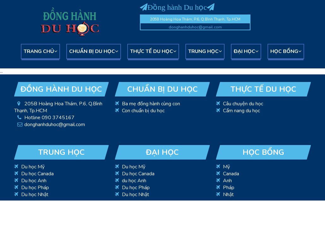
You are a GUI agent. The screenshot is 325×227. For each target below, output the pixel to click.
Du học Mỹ (33, 166)
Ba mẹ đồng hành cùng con (151, 103)
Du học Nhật (34, 194)
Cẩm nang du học (241, 110)
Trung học (205, 51)
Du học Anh (33, 180)
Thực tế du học (153, 51)
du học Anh (134, 180)
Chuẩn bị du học (93, 51)
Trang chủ (40, 51)
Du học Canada (37, 173)
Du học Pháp (35, 187)
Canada (231, 173)
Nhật (228, 194)
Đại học (246, 51)
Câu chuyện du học (243, 103)
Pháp (228, 187)
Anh (227, 180)
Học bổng (285, 51)
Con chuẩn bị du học (143, 110)
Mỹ (226, 166)
